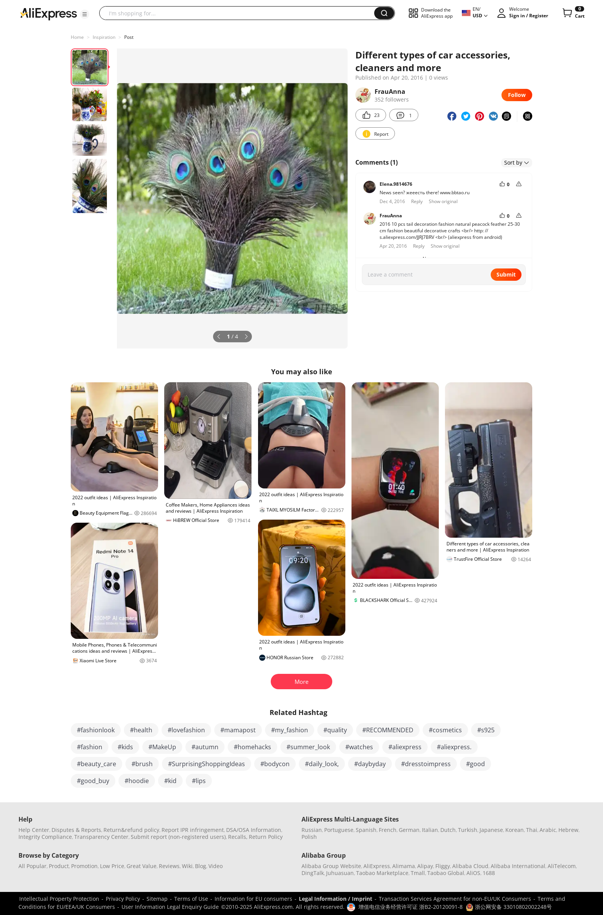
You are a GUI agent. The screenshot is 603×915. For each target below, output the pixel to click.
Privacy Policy (123, 898)
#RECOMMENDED (387, 730)
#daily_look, (322, 764)
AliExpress (376, 866)
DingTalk (313, 873)
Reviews (169, 866)
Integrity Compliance (45, 836)
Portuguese (338, 829)
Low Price (112, 866)
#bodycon (275, 764)
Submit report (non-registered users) (178, 836)
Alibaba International (518, 866)
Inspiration (104, 37)
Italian (430, 829)
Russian (312, 829)
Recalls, (238, 836)
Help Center (33, 829)
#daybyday (370, 764)
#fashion (89, 747)
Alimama (403, 866)
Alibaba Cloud (470, 866)
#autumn (205, 747)
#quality (335, 730)
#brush (142, 764)
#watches (359, 747)
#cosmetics (445, 730)
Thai (531, 829)
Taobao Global (445, 873)
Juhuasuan (340, 873)
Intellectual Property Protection (59, 898)
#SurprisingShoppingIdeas (206, 764)
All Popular (32, 866)
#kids (125, 747)
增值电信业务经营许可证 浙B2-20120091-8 (410, 906)
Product (59, 866)
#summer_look (308, 747)
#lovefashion (186, 730)
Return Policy (266, 836)
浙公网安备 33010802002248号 (509, 906)
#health (141, 730)
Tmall (418, 873)
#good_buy (93, 781)
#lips (199, 781)
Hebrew (568, 829)
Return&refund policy (131, 829)
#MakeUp (162, 747)
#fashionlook (96, 730)
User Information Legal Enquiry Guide (170, 906)
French (387, 829)
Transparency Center (101, 836)
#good (475, 764)
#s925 (486, 730)
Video (215, 866)
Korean (514, 829)
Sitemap (157, 898)
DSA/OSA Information (253, 829)
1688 (489, 873)
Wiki (187, 866)
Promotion (84, 866)
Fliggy (442, 866)
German (409, 829)
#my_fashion (289, 730)
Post (128, 37)
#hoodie (137, 781)
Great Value (142, 866)
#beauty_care (96, 764)
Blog (200, 866)
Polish (309, 836)
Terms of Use (191, 898)
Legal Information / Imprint (335, 898)
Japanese (491, 829)
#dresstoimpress (426, 764)
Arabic (548, 829)
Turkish (467, 829)
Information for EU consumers (253, 898)
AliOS (473, 873)
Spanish (366, 829)
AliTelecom (562, 866)
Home (77, 37)
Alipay (425, 866)
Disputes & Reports (76, 829)
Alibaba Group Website (331, 866)
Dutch (448, 829)
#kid (170, 781)
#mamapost (238, 730)
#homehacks (252, 747)
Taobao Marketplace (382, 873)
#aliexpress (404, 747)
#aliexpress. (454, 747)
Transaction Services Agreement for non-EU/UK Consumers (455, 898)
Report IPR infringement (193, 829)
